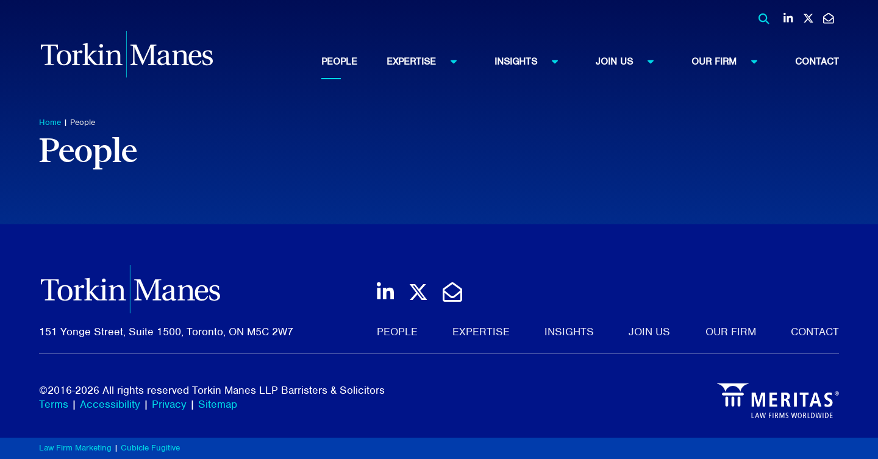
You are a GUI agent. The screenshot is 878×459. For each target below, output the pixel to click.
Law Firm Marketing (75, 448)
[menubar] (580, 61)
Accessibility (110, 404)
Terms (53, 404)
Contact (817, 61)
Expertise (427, 61)
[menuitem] (354, 61)
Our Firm (730, 61)
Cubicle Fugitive (150, 448)
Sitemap (217, 404)
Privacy (169, 404)
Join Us (630, 61)
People (339, 61)
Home (50, 122)
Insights (531, 61)
